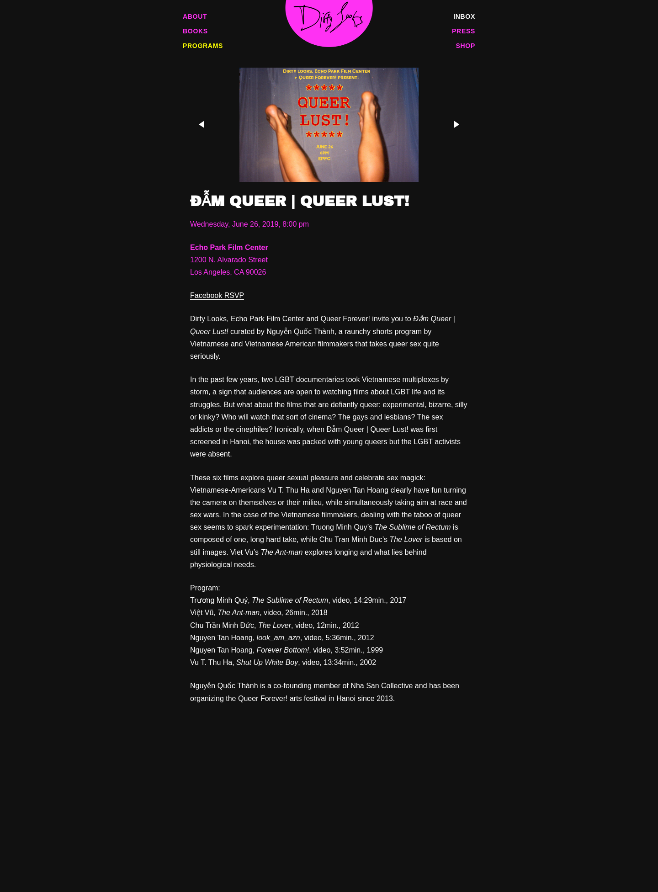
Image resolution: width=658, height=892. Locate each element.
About (195, 16)
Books (195, 31)
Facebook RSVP (217, 295)
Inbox (464, 16)
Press (463, 31)
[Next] (453, 125)
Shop (465, 45)
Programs (203, 45)
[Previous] (205, 125)
